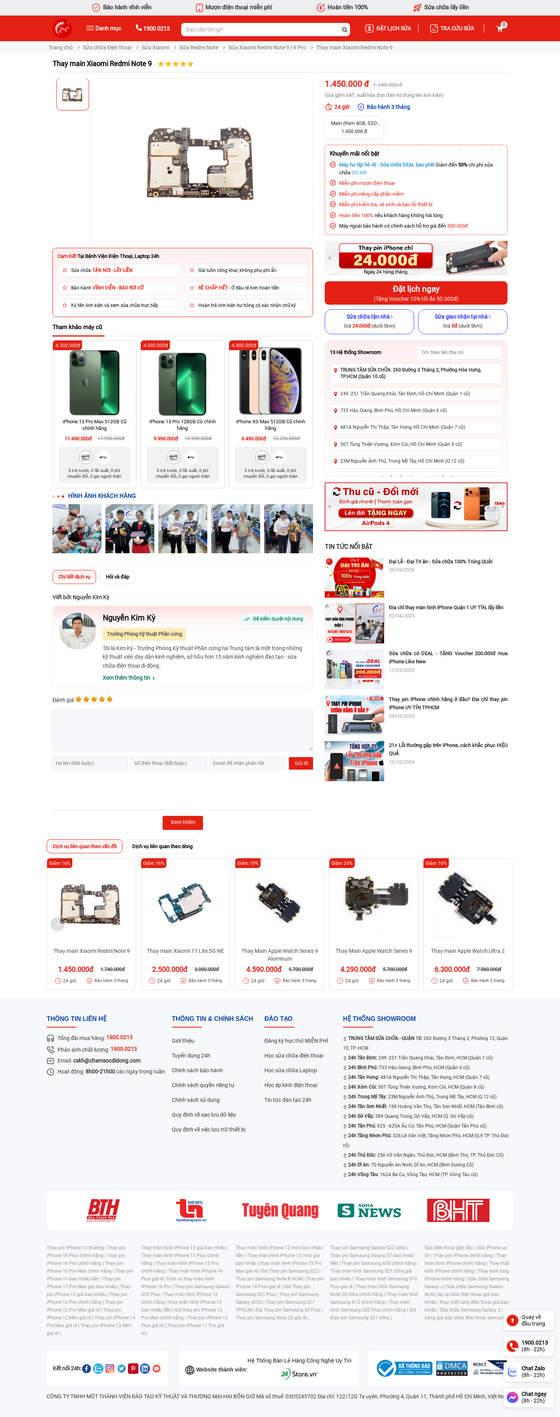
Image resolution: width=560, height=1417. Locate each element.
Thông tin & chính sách (212, 1018)
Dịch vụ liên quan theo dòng (162, 846)
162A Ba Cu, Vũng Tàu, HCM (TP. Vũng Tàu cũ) (413, 1174)
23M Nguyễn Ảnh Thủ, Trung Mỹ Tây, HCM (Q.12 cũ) (422, 1097)
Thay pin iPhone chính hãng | (465, 1255)
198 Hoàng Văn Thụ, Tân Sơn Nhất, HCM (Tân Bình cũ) (425, 1106)
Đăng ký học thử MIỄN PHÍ (296, 1041)
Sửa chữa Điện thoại (107, 47)
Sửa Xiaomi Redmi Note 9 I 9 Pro (267, 47)
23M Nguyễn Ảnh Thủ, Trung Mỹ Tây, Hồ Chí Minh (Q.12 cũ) (402, 461)
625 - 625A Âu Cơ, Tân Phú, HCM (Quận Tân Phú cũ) (417, 1126)
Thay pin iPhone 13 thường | (77, 1247)
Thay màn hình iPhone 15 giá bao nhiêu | (184, 1247)
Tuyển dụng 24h (191, 1055)
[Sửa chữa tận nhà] (369, 321)
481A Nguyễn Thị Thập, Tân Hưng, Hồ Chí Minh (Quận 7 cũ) (402, 427)
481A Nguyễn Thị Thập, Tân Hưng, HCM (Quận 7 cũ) (419, 1077)
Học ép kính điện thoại (290, 1085)
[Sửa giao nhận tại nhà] (463, 321)
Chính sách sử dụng (196, 1100)
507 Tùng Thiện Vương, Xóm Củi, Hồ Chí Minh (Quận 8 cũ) (401, 444)
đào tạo (278, 1018)
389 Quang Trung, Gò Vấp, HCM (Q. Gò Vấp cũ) (411, 1116)
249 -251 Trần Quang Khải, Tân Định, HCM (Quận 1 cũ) (420, 1058)
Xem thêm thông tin (126, 678)
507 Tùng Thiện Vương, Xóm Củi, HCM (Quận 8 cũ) (416, 1087)
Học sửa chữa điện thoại (293, 1055)
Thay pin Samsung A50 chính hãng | (379, 1263)
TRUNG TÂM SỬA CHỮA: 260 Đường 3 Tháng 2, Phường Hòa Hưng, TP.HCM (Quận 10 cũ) (410, 373)
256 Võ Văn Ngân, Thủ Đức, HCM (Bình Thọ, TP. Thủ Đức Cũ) (426, 1155)
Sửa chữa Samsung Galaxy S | (471, 1310)
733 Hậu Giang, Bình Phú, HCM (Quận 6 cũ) (409, 1067)
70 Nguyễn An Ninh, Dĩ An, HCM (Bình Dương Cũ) (411, 1165)
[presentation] (111, 791)
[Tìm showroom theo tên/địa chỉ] (459, 352)
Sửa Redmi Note (198, 47)
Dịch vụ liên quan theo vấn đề (84, 846)
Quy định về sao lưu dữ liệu (204, 1115)
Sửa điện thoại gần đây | (451, 1247)
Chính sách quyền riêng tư (203, 1085)
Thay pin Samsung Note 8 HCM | (271, 1279)
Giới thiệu (183, 1041)
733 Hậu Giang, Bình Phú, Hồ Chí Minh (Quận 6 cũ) (393, 410)
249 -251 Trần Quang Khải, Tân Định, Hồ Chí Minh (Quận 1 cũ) (405, 393)
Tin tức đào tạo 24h (288, 1100)
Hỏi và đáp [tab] (117, 577)
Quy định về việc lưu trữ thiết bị (208, 1129)
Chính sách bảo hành (197, 1070)
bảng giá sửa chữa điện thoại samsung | (467, 1318)
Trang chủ (61, 47)
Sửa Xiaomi (155, 47)
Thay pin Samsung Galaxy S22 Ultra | (369, 1247)
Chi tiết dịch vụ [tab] (74, 577)
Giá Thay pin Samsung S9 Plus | (289, 1310)
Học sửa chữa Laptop (290, 1070)
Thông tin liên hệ (77, 1018)
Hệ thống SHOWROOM (379, 1018)
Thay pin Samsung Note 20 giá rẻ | (272, 1318)
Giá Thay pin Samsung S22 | (290, 1271)
